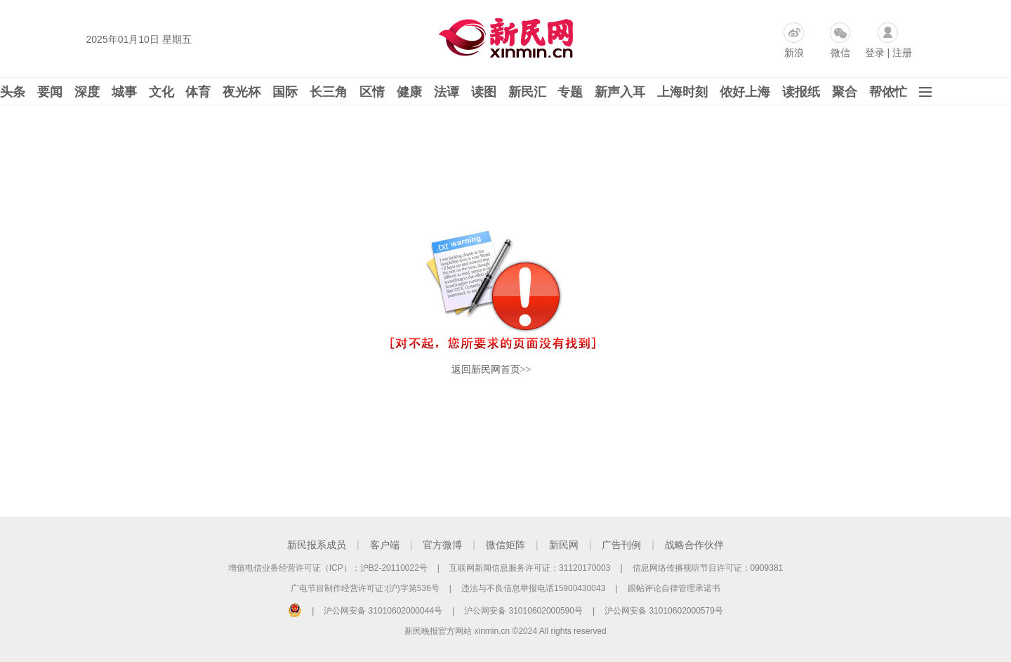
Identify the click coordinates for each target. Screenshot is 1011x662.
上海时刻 (682, 92)
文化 (161, 92)
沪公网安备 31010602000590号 (523, 611)
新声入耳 (620, 92)
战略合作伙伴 (694, 544)
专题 (570, 92)
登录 (875, 52)
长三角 (329, 92)
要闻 (49, 92)
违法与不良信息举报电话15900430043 (533, 588)
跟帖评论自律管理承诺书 (674, 588)
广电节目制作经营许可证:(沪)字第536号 (365, 588)
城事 (124, 92)
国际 (285, 92)
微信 (840, 52)
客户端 (384, 544)
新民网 (564, 544)
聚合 (844, 92)
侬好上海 (745, 92)
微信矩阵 (505, 544)
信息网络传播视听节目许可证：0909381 (708, 568)
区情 (372, 92)
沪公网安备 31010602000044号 (383, 611)
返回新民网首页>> (491, 369)
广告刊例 (621, 544)
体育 (198, 92)
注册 (902, 52)
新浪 (794, 52)
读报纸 (801, 92)
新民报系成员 (316, 544)
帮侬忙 (888, 92)
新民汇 (527, 92)
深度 (87, 92)
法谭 (446, 92)
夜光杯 (241, 92)
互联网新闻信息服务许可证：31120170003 (529, 568)
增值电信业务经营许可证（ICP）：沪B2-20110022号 (328, 568)
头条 (12, 92)
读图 (483, 92)
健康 (409, 92)
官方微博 (442, 544)
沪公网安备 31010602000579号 (663, 611)
